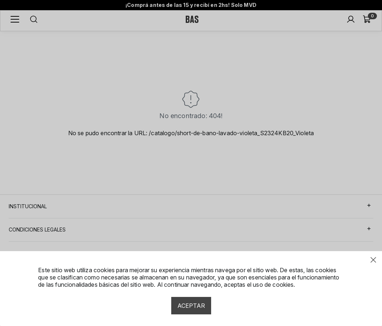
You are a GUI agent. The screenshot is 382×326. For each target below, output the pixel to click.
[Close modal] (373, 260)
